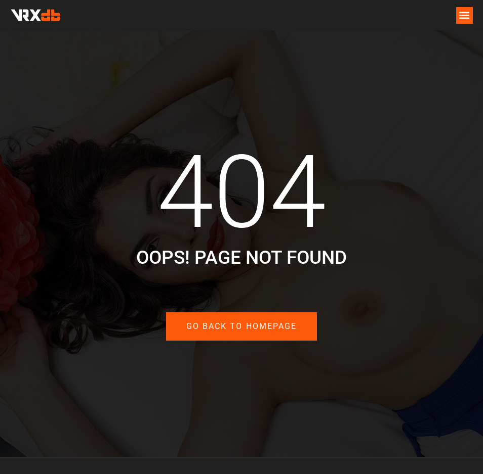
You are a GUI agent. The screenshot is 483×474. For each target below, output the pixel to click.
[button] (464, 15)
